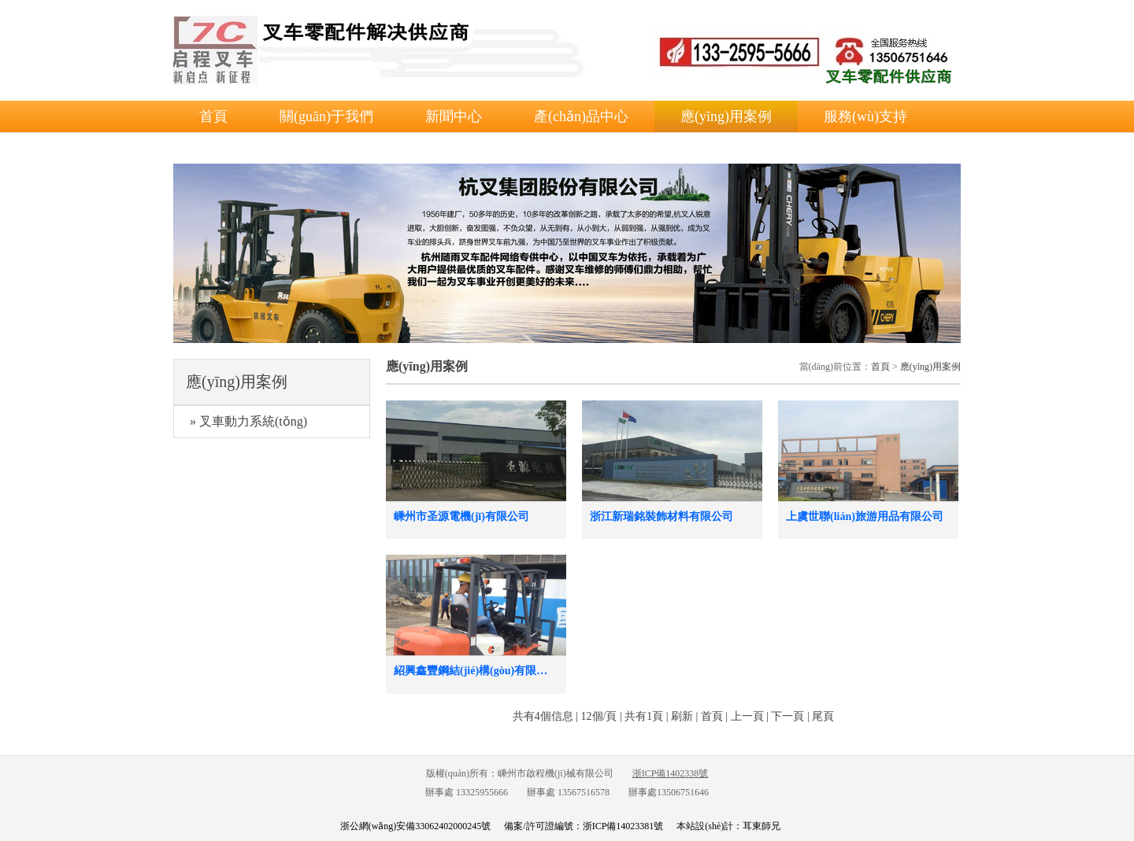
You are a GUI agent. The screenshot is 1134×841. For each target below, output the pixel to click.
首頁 (213, 116)
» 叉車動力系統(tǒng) (248, 421)
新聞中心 (453, 116)
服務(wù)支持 (865, 116)
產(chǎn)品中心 (581, 116)
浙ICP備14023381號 (623, 826)
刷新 (682, 716)
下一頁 (787, 716)
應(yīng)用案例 (726, 116)
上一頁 (747, 716)
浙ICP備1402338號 (670, 773)
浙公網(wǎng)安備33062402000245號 (415, 826)
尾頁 (823, 716)
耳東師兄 (761, 826)
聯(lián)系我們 (243, 148)
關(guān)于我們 (326, 116)
